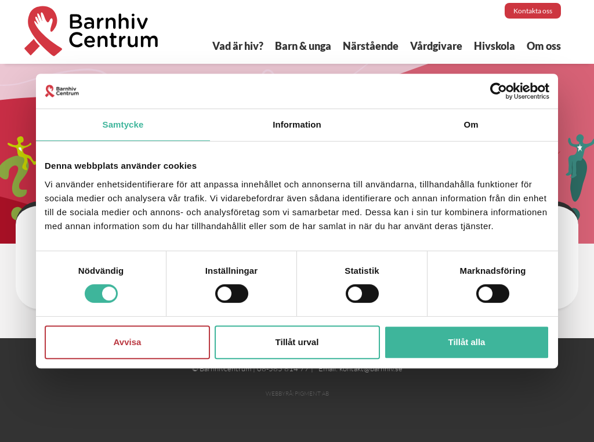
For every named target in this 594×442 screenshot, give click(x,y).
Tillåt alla (467, 342)
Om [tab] (470, 124)
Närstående (371, 45)
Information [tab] (297, 124)
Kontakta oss (532, 10)
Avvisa (128, 342)
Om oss (544, 45)
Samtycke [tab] (123, 124)
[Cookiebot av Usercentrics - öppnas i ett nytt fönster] (498, 91)
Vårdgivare (436, 45)
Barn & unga (303, 45)
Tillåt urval (297, 342)
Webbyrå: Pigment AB (297, 393)
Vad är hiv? (237, 45)
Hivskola (494, 45)
